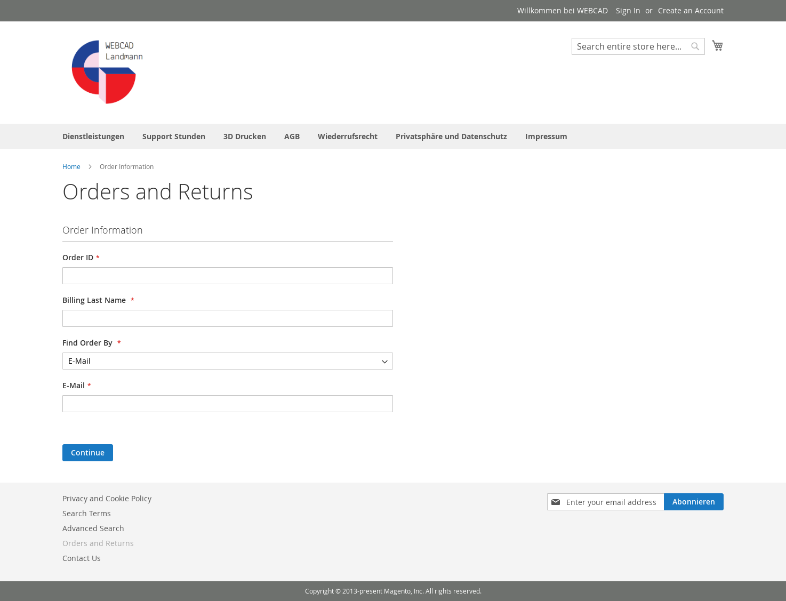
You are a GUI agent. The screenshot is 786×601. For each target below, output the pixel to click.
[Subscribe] (694, 501)
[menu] (393, 136)
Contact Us (81, 558)
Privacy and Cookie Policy (106, 498)
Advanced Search (93, 528)
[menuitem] (93, 136)
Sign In (628, 10)
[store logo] (107, 72)
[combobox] (638, 46)
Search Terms (86, 513)
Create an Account (691, 10)
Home (72, 166)
